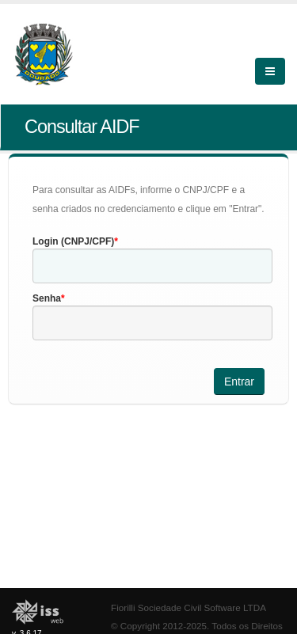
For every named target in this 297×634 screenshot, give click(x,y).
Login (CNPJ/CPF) (73, 241)
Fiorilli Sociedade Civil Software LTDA (188, 607)
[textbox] (152, 266)
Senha (46, 298)
